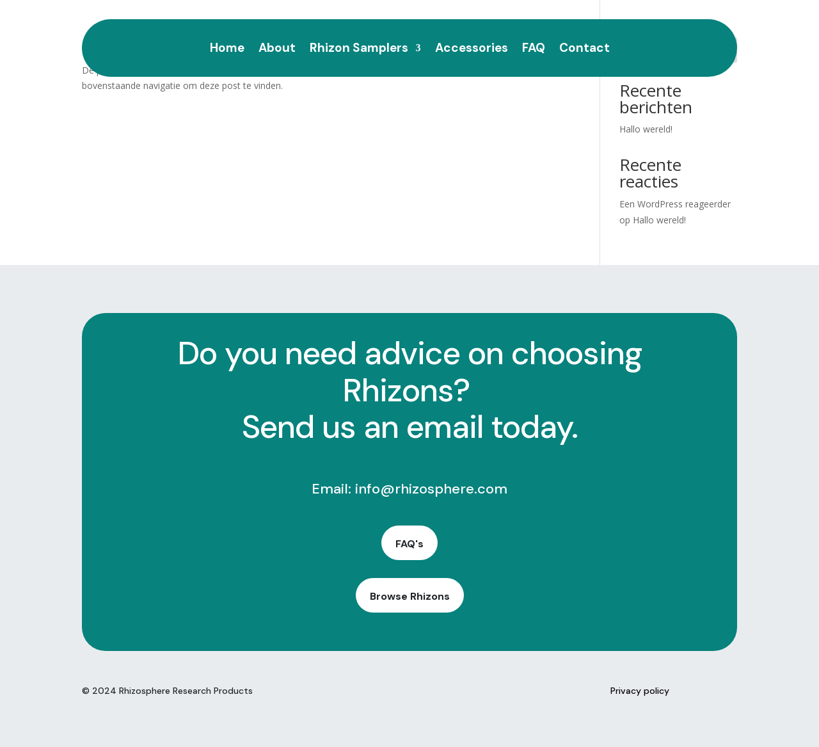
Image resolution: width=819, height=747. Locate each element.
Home (227, 50)
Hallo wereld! (645, 129)
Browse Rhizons (410, 596)
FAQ (533, 50)
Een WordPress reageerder (675, 204)
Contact (584, 50)
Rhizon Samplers (359, 50)
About (277, 50)
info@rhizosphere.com (431, 488)
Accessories (471, 50)
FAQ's (409, 543)
